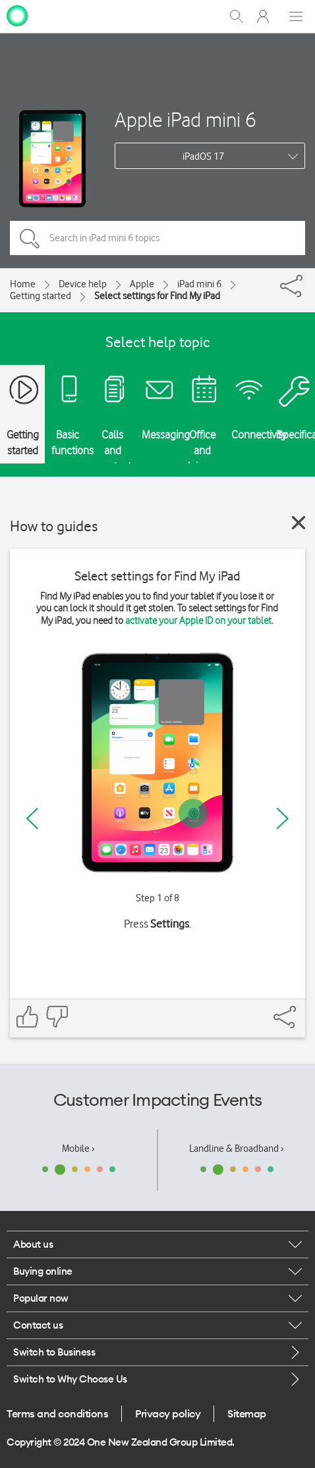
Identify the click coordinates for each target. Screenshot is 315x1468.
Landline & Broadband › (236, 1148)
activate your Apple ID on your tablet (198, 621)
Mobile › (78, 1148)
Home (23, 284)
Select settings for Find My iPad (157, 296)
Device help (83, 284)
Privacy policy (167, 1413)
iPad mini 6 (199, 284)
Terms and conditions (57, 1413)
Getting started (40, 296)
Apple (142, 284)
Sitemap (246, 1413)
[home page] (17, 15)
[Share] (303, 283)
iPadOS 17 (203, 156)
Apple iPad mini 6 (185, 119)
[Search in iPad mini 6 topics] (157, 238)
